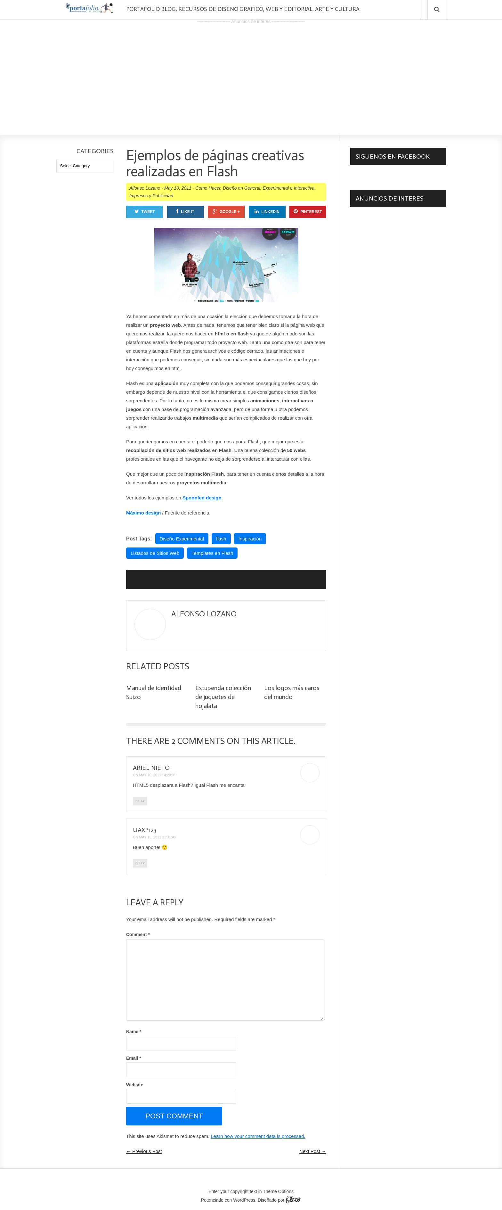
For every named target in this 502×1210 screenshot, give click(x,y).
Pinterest (308, 211)
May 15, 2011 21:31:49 (157, 837)
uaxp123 (145, 830)
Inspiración (250, 538)
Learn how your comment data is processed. (258, 1136)
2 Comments (198, 741)
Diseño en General (241, 188)
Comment (138, 934)
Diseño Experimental (182, 538)
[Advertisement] (251, 71)
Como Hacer (207, 188)
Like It (185, 211)
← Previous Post (144, 1151)
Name (133, 1031)
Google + (226, 211)
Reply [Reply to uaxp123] (140, 863)
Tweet (144, 211)
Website (134, 1084)
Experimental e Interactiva (288, 188)
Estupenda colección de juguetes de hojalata (223, 697)
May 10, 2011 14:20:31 (157, 775)
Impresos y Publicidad (151, 195)
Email (133, 1058)
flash (221, 538)
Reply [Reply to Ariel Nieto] (140, 801)
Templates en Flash (212, 553)
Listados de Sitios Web (155, 553)
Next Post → (312, 1151)
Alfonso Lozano (144, 188)
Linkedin (267, 211)
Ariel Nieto (151, 767)
